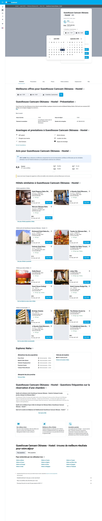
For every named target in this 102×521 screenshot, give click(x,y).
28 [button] (58, 54)
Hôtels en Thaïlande (71, 466)
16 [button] (63, 49)
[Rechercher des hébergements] (2, 10)
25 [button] (51, 54)
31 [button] (49, 57)
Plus (17, 109)
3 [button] (49, 47)
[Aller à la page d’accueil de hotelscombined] (11, 2)
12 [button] (54, 49)
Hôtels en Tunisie (45, 460)
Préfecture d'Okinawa (31, 6)
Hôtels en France (20, 462)
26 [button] (54, 54)
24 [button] (49, 54)
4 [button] (51, 47)
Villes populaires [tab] (32, 452)
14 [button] (58, 49)
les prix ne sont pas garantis (51, 473)
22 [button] (61, 52)
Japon (21, 6)
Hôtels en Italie (19, 466)
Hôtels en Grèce (45, 464)
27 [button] (56, 54)
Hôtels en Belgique (45, 466)
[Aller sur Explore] (2, 19)
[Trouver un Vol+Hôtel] (2, 16)
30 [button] (63, 54)
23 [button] (63, 52)
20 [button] (56, 52)
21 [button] (58, 52)
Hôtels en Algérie (45, 462)
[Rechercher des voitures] (2, 13)
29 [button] (61, 54)
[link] (26, 221)
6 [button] (56, 47)
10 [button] (49, 49)
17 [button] (49, 52)
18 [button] (51, 52)
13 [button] (56, 49)
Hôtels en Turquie (70, 460)
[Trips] (2, 23)
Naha (41, 6)
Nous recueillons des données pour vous (54, 480)
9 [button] (63, 47)
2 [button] (63, 45)
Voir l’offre (48, 202)
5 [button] (79, 45)
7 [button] (67, 47)
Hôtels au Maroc (20, 460)
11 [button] (51, 49)
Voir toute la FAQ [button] (42, 413)
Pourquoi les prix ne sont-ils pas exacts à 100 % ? (54, 483)
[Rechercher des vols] (2, 6)
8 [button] (61, 47)
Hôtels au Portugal (20, 464)
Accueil (16, 6)
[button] (2, 2)
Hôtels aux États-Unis (71, 462)
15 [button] (61, 49)
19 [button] (54, 52)
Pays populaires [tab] (21, 452)
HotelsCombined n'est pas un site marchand (54, 478)
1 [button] (61, 45)
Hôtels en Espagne (70, 464)
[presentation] (83, 89)
